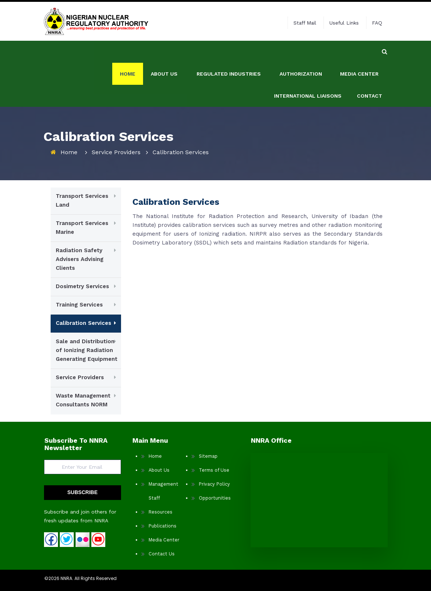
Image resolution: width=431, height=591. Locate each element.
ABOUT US (164, 52)
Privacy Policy (214, 484)
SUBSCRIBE (82, 492)
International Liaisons (307, 74)
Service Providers (116, 152)
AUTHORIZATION (301, 52)
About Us (159, 470)
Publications (162, 526)
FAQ (377, 23)
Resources (160, 512)
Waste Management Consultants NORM (83, 400)
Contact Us (162, 553)
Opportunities (215, 498)
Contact (369, 74)
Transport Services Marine (82, 227)
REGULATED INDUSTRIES (229, 52)
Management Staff (163, 491)
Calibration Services (83, 323)
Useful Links (344, 23)
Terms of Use (214, 470)
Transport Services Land (82, 200)
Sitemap (208, 456)
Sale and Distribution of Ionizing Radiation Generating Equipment (86, 350)
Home (127, 52)
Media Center (359, 52)
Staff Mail (304, 23)
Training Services (79, 304)
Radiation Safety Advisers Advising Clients (79, 259)
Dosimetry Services (82, 286)
